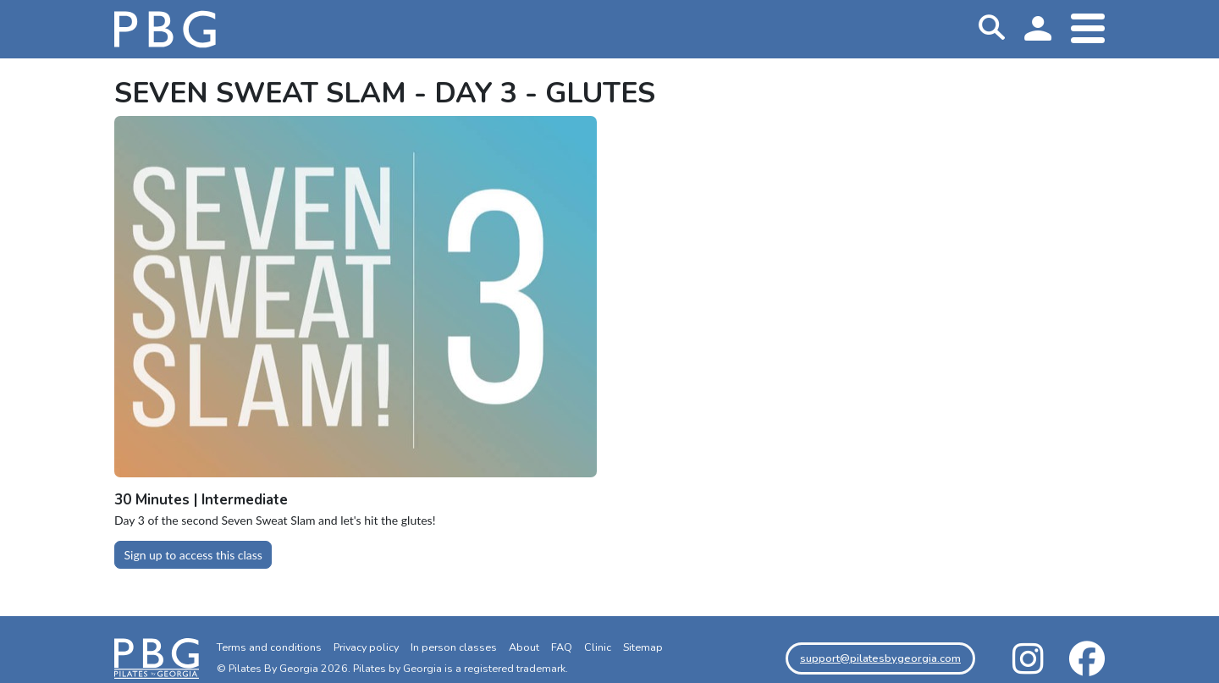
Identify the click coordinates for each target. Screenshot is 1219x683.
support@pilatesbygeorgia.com (880, 658)
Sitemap (643, 647)
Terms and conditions (269, 647)
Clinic (597, 647)
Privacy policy (366, 647)
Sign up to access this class (193, 555)
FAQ (561, 647)
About (524, 647)
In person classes (454, 647)
